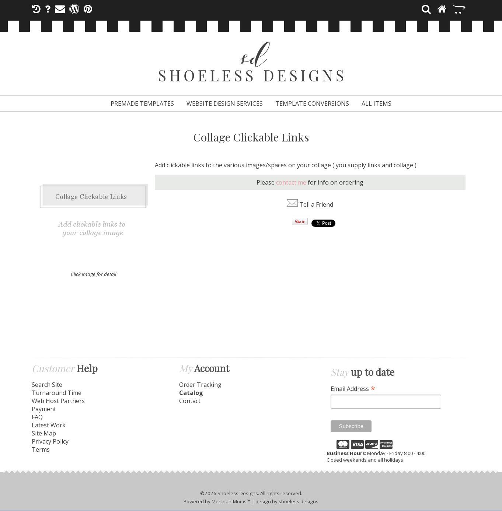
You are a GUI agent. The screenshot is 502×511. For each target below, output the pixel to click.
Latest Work (49, 425)
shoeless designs (298, 501)
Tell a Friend (316, 204)
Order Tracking (200, 385)
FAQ (37, 417)
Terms (41, 449)
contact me (291, 182)
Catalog (191, 393)
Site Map (44, 433)
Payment (44, 409)
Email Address (353, 388)
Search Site (47, 385)
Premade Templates (142, 103)
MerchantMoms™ (231, 501)
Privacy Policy (50, 441)
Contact (190, 401)
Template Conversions (312, 103)
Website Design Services (224, 103)
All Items (376, 103)
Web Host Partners (58, 401)
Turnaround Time (56, 393)
